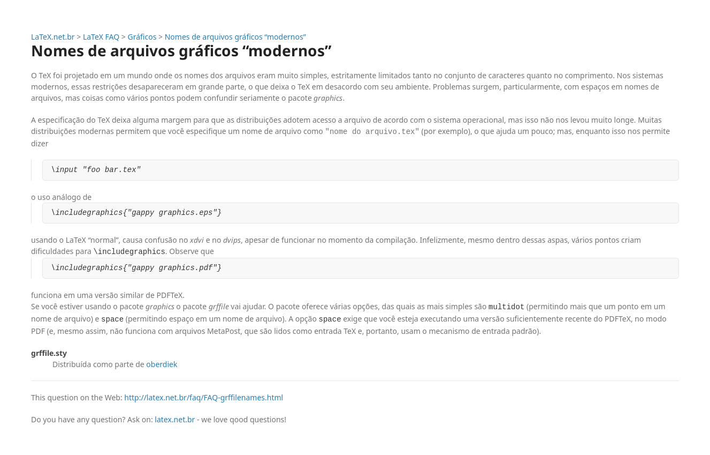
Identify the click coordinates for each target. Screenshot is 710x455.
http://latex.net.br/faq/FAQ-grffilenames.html (203, 396)
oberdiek (161, 363)
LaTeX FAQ (101, 37)
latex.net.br (175, 418)
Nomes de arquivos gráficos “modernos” (235, 37)
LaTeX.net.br (53, 37)
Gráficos (142, 37)
